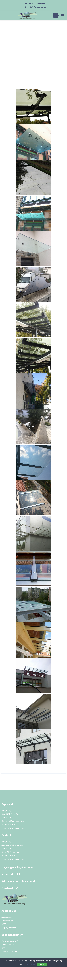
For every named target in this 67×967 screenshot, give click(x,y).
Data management (9, 941)
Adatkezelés (6, 917)
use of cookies (30, 965)
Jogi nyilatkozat (8, 928)
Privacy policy (7, 944)
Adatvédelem (7, 921)
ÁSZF (3, 924)
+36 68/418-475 (39, 3)
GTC (3, 948)
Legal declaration (9, 951)
